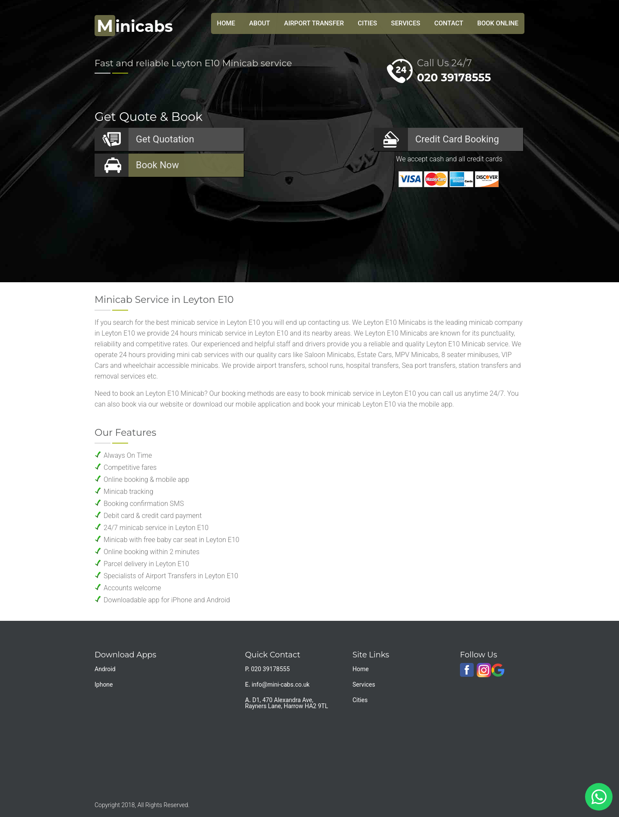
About (259, 23)
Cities (367, 23)
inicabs (134, 26)
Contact (448, 23)
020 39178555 (454, 77)
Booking (457, 139)
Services (405, 23)
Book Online (497, 23)
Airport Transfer (314, 23)
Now (157, 165)
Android (105, 669)
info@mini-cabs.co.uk (280, 684)
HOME (226, 23)
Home (360, 669)
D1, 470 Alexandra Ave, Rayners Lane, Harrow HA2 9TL (286, 703)
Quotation (165, 139)
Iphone (104, 684)
